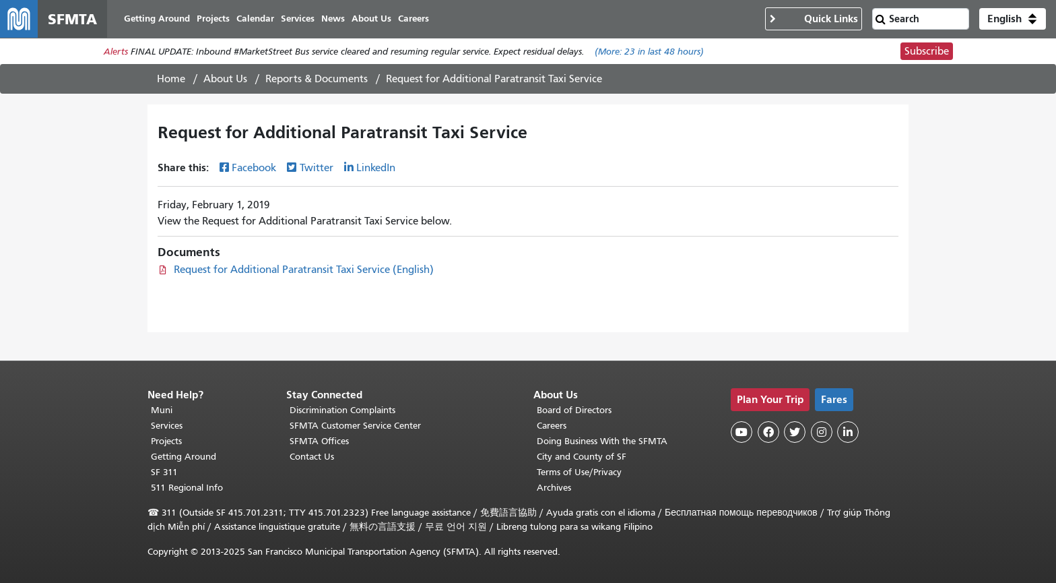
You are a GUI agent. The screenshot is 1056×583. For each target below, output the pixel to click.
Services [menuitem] (298, 18)
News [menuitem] (333, 18)
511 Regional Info (187, 487)
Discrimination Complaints (342, 410)
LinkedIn (375, 168)
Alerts (116, 51)
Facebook (254, 168)
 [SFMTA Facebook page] (768, 432)
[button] (1012, 19)
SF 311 (164, 472)
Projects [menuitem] (213, 18)
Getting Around (183, 456)
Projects (166, 441)
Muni (161, 410)
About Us (225, 79)
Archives (554, 487)
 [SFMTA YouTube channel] (741, 432)
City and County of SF (581, 456)
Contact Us (312, 456)
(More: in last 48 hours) (649, 51)
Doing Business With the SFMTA (602, 441)
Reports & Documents (316, 79)
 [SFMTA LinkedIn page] (848, 432)
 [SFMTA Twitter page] (794, 432)
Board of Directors (574, 410)
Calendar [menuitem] (255, 18)
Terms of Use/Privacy (579, 472)
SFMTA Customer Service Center (355, 425)
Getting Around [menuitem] (157, 18)
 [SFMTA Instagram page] (821, 432)
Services (167, 425)
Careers (551, 425)
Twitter (316, 168)
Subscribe (926, 51)
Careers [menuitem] (413, 18)
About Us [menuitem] (371, 18)
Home (171, 79)
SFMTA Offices (319, 441)
